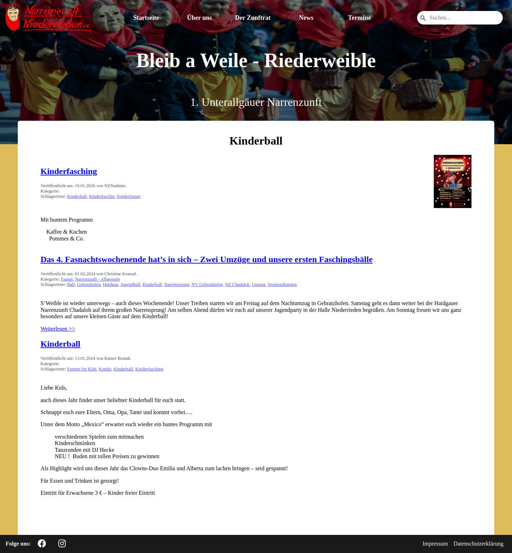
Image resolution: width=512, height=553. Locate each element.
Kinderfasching (69, 171)
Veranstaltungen (282, 284)
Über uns (199, 17)
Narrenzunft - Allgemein (97, 279)
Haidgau (110, 284)
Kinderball (77, 196)
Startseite (146, 17)
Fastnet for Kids (81, 369)
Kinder (105, 369)
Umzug (258, 284)
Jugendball (130, 284)
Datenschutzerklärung (478, 544)
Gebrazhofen (89, 284)
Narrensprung (176, 284)
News (306, 17)
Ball (71, 284)
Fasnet (67, 279)
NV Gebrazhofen (207, 284)
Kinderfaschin (102, 196)
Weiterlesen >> (58, 329)
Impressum (435, 544)
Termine (359, 17)
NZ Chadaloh (237, 284)
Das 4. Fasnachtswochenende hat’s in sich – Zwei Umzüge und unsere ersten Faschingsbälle (207, 259)
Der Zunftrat (253, 17)
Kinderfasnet (128, 196)
